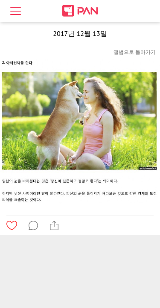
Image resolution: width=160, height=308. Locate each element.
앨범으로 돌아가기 (134, 52)
